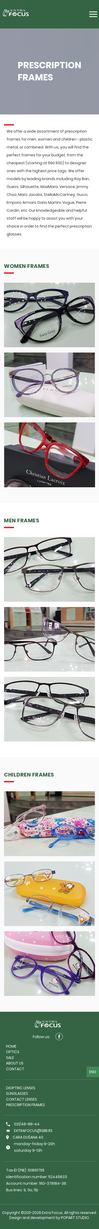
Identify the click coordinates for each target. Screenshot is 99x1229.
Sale (10, 1057)
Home (11, 1046)
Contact (15, 1069)
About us (14, 1063)
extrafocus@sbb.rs (29, 1130)
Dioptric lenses (20, 1088)
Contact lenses (21, 1099)
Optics (12, 1051)
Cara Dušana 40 (24, 1137)
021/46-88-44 (23, 1124)
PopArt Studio (75, 1217)
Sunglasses (17, 1093)
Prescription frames (25, 1104)
